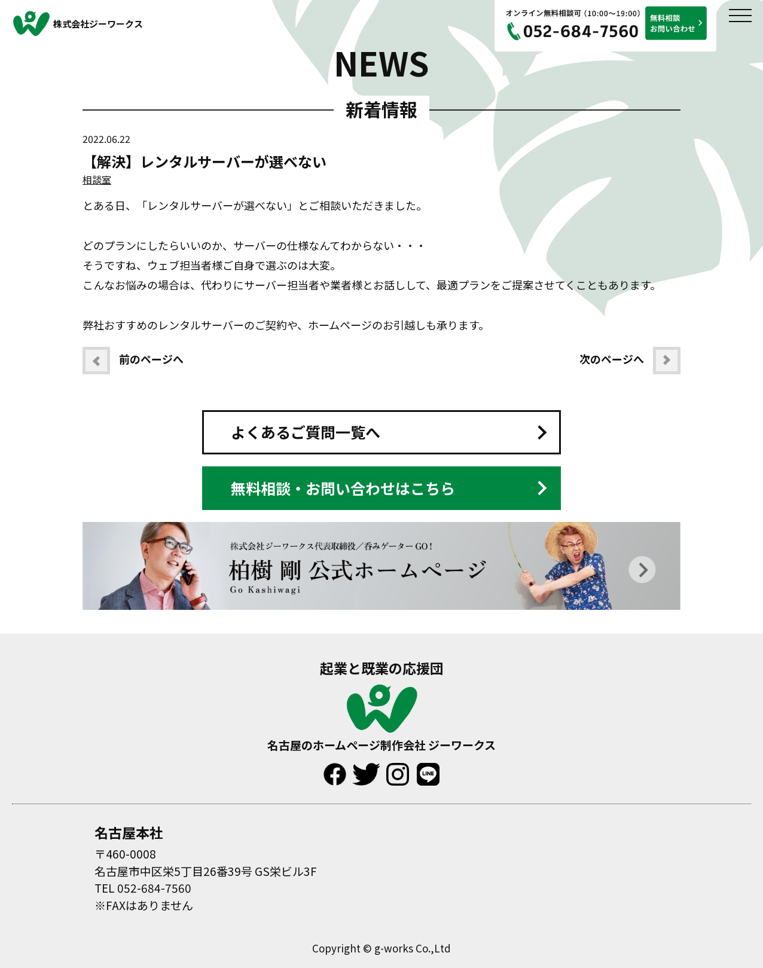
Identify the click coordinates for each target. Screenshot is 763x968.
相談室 (97, 179)
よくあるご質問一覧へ (305, 431)
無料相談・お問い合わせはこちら (343, 488)
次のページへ (629, 360)
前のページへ (133, 360)
